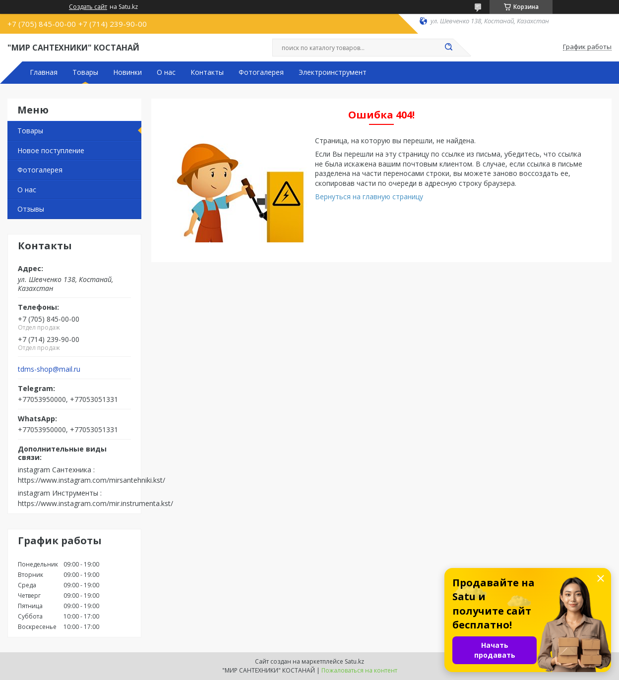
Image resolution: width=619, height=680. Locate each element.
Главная (44, 72)
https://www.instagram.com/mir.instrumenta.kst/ (95, 503)
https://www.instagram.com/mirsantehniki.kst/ (91, 480)
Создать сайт (88, 6)
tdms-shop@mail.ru (49, 369)
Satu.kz (354, 661)
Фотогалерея (261, 72)
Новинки (127, 72)
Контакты (207, 72)
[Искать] (448, 48)
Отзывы (30, 209)
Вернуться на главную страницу (369, 196)
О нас (166, 72)
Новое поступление (50, 150)
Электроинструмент (333, 72)
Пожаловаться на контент (359, 670)
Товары (85, 72)
